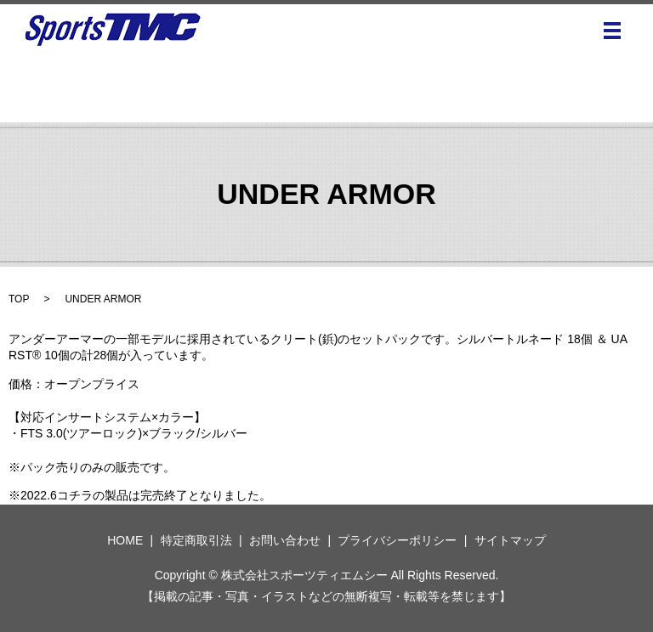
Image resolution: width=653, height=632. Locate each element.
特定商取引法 (196, 540)
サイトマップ (510, 540)
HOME (125, 540)
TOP (19, 299)
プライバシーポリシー (397, 540)
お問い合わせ (285, 540)
